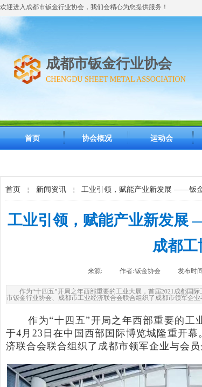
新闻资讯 (51, 189)
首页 (32, 138)
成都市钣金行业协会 (109, 63)
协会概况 (97, 138)
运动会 (161, 138)
